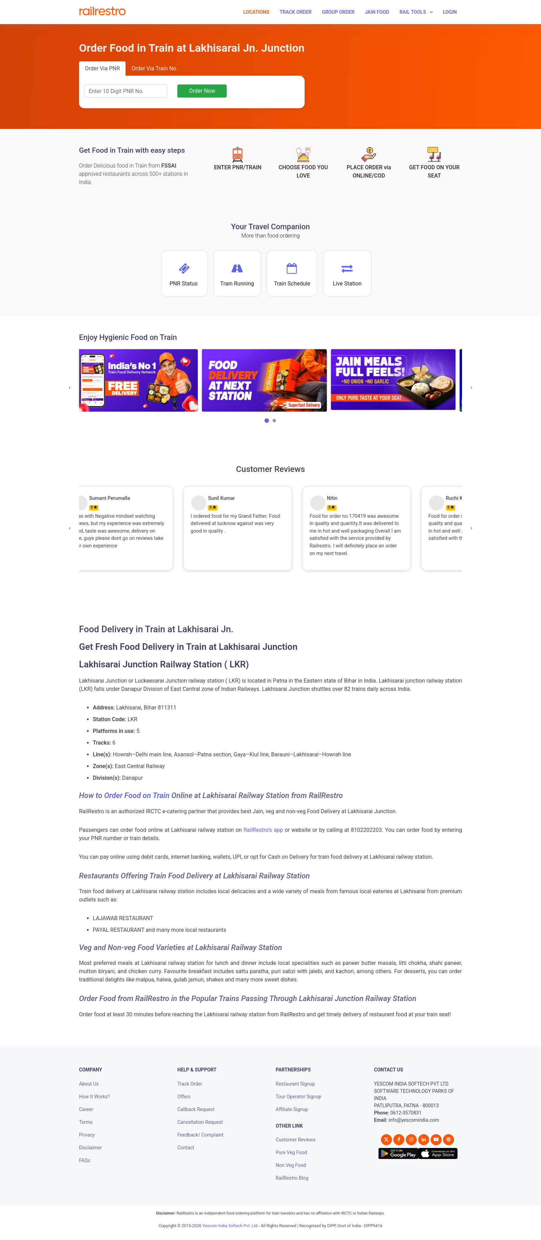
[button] (266, 420)
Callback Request (196, 1109)
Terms (85, 1122)
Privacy (87, 1135)
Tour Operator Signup (298, 1096)
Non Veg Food (291, 1165)
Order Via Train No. (154, 68)
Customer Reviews (296, 1139)
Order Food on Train (136, 795)
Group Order (338, 12)
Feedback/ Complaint (200, 1135)
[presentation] (69, 387)
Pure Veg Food (291, 1152)
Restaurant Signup (295, 1084)
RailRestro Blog (292, 1178)
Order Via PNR (102, 68)
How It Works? (94, 1096)
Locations (256, 12)
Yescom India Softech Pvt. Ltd (230, 1225)
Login (450, 12)
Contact (185, 1147)
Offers (184, 1096)
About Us (89, 1084)
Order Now (202, 91)
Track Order (295, 12)
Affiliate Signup (292, 1109)
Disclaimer (90, 1147)
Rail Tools (413, 12)
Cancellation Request (200, 1122)
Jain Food (377, 12)
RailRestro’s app (263, 830)
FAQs (84, 1160)
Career (86, 1109)
